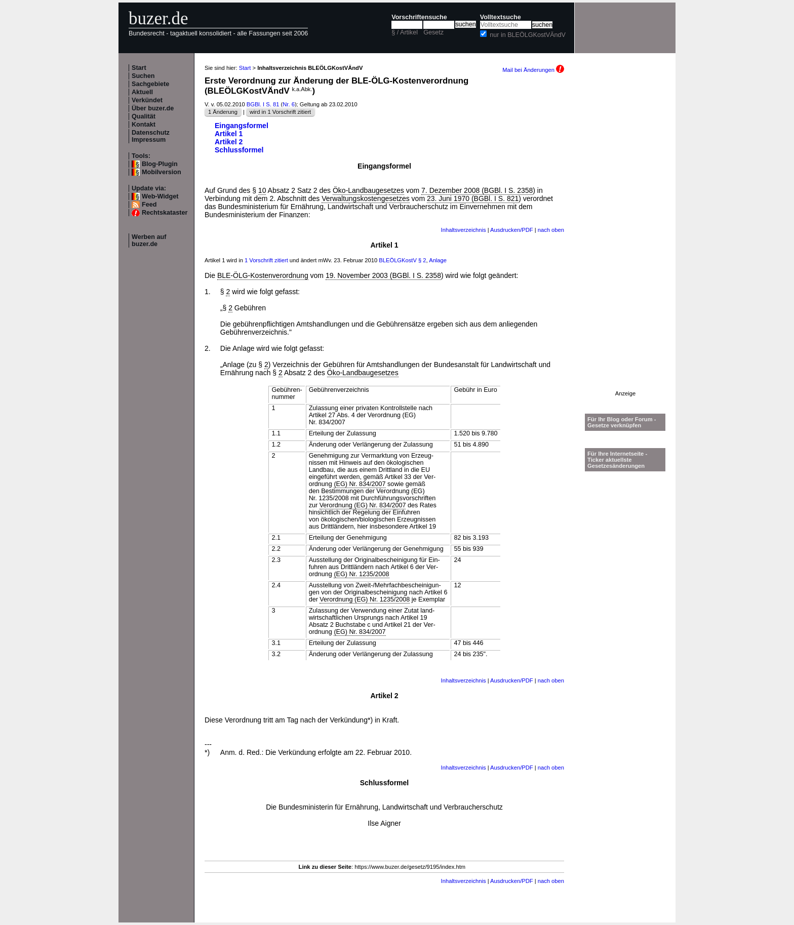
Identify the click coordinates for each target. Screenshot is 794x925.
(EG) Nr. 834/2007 (359, 484)
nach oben (551, 230)
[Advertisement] (625, 238)
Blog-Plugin (160, 164)
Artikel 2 (229, 142)
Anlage (438, 260)
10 (262, 190)
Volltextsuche (500, 17)
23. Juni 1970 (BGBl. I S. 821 (473, 198)
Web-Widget (160, 196)
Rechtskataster (164, 212)
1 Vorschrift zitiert (266, 260)
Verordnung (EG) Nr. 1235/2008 (365, 599)
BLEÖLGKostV (398, 260)
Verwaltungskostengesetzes (366, 198)
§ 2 (422, 260)
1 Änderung (222, 112)
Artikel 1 (229, 134)
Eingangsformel (241, 126)
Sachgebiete (150, 84)
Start (139, 67)
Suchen (143, 75)
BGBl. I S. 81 (263, 104)
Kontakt (143, 124)
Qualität (143, 116)
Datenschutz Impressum (151, 136)
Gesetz (433, 32)
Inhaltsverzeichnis (463, 230)
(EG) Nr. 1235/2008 (361, 574)
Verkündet (147, 100)
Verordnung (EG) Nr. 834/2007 (363, 505)
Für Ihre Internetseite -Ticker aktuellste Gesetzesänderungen (617, 460)
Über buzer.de (153, 108)
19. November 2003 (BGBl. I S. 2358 (383, 275)
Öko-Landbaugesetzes (368, 190)
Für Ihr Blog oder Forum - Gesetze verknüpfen (621, 422)
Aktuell (142, 92)
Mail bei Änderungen (533, 70)
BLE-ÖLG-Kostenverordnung (262, 275)
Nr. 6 (289, 104)
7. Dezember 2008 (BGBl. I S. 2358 (477, 190)
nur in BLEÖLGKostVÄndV (528, 34)
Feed (149, 204)
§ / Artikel (404, 32)
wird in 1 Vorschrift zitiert (280, 112)
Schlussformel (239, 150)
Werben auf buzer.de (149, 240)
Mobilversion (161, 172)
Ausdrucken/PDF (511, 230)
